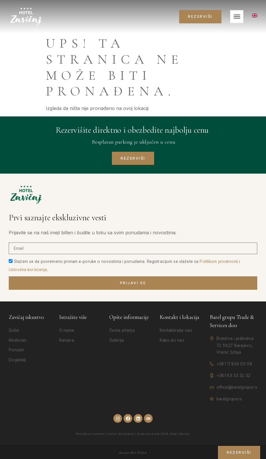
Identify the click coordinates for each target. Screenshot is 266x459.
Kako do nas (172, 340)
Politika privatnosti (90, 433)
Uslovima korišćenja (28, 269)
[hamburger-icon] (236, 16)
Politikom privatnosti (219, 261)
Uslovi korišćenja (121, 433)
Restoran (17, 340)
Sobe (14, 330)
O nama (66, 330)
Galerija (116, 340)
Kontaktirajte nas (176, 330)
